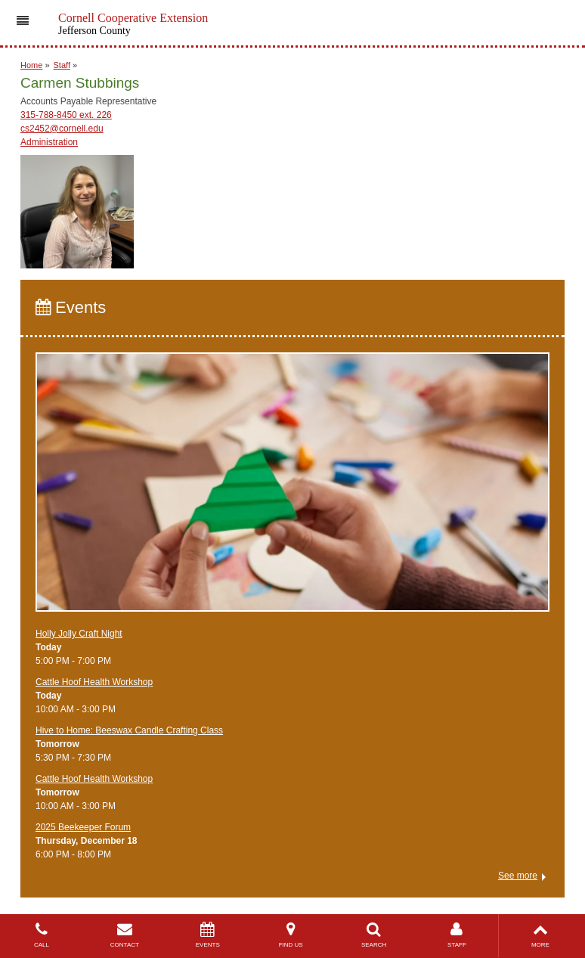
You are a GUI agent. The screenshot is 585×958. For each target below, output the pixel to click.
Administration (49, 142)
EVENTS (208, 935)
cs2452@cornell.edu (62, 128)
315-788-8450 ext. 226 (66, 115)
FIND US (291, 935)
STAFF (457, 935)
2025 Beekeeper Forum (83, 827)
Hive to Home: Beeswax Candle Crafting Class (129, 730)
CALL (41, 935)
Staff (62, 65)
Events (71, 307)
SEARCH (374, 935)
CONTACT (124, 935)
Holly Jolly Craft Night (79, 633)
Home (31, 65)
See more (517, 875)
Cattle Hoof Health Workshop (94, 682)
